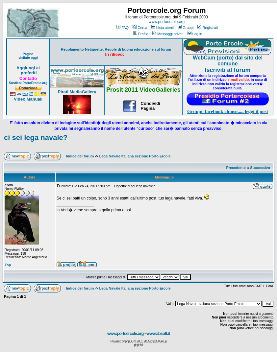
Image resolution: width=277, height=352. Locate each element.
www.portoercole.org (167, 21)
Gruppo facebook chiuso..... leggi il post (227, 111)
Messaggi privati (167, 34)
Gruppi (185, 28)
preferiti (28, 72)
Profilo (140, 34)
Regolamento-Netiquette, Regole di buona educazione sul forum (116, 49)
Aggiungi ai (28, 67)
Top (8, 265)
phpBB (129, 341)
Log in (195, 34)
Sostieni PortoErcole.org (28, 83)
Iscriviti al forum (227, 70)
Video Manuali (28, 99)
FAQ (122, 28)
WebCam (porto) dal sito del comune (228, 60)
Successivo (260, 168)
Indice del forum (80, 156)
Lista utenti (162, 28)
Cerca (140, 28)
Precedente (236, 168)
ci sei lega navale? (35, 137)
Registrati (207, 28)
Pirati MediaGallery (77, 91)
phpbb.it (138, 345)
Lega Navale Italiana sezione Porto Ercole (135, 156)
